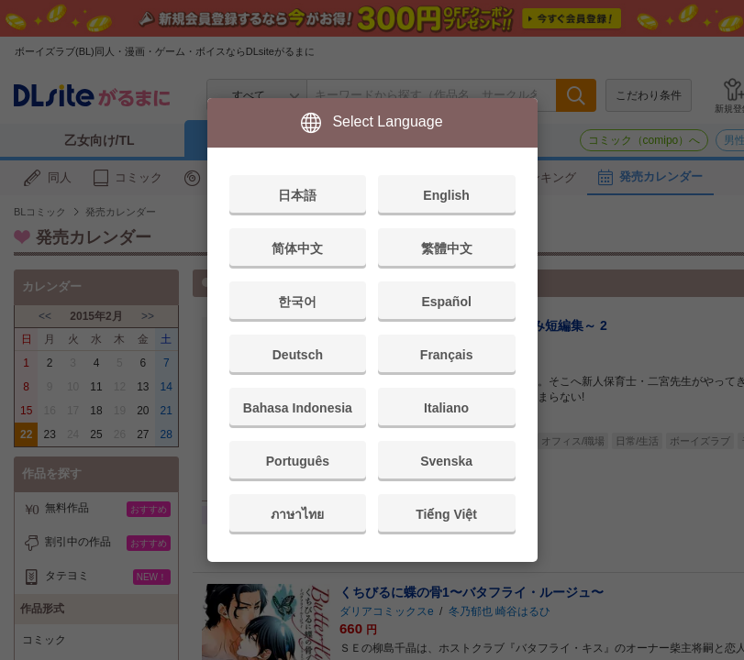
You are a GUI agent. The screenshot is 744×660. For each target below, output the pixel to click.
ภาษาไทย (297, 514)
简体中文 (297, 248)
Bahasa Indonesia (297, 408)
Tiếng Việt (446, 514)
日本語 (297, 195)
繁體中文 (446, 248)
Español (446, 301)
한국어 (297, 301)
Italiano (446, 408)
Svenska (446, 461)
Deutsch (297, 354)
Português (297, 461)
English (446, 195)
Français (446, 354)
